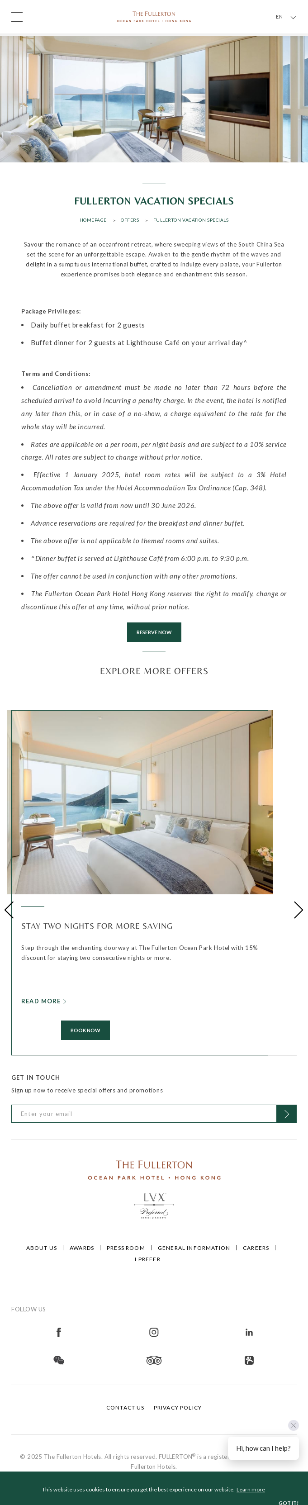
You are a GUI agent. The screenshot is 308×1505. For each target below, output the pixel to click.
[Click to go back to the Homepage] (154, 16)
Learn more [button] (251, 1489)
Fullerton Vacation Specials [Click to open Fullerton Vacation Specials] (191, 220)
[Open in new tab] (58, 1331)
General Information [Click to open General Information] (194, 1247)
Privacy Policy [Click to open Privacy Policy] (178, 1407)
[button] (9, 910)
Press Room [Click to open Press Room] (126, 1247)
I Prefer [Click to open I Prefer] (147, 1259)
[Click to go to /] (154, 1169)
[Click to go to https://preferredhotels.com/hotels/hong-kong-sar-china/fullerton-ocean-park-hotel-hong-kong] (154, 1205)
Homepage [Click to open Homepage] (93, 220)
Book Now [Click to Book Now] (85, 1030)
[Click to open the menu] (17, 17)
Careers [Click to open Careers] (256, 1247)
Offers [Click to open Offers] (130, 220)
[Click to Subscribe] (286, 1114)
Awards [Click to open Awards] (82, 1247)
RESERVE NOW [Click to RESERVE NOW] (154, 632)
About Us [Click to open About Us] (41, 1247)
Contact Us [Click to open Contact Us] (125, 1407)
